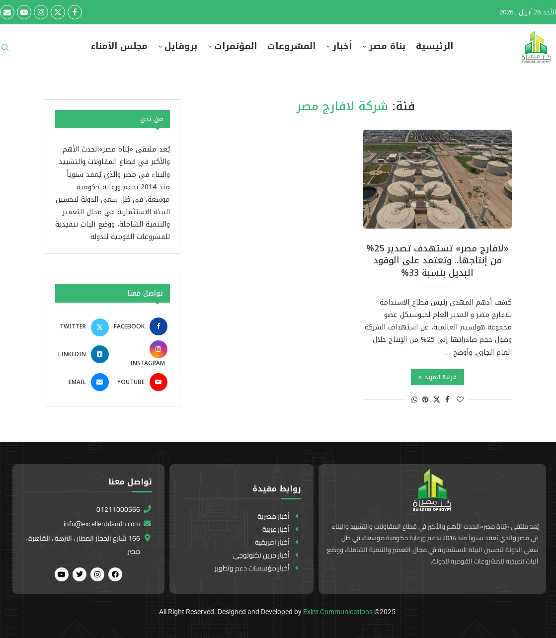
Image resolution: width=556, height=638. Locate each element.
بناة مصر (387, 46)
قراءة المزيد (437, 377)
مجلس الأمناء (119, 46)
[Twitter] (58, 12)
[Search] (5, 50)
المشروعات (291, 46)
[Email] (7, 12)
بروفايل (180, 46)
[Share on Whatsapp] (414, 399)
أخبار (342, 46)
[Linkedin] (83, 354)
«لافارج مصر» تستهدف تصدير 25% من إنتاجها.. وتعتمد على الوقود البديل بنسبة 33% (437, 260)
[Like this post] (460, 399)
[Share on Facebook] (447, 399)
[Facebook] (75, 12)
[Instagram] (41, 12)
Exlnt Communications (338, 612)
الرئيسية (434, 46)
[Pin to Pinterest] (425, 399)
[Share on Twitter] (436, 399)
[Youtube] (24, 12)
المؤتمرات (235, 46)
